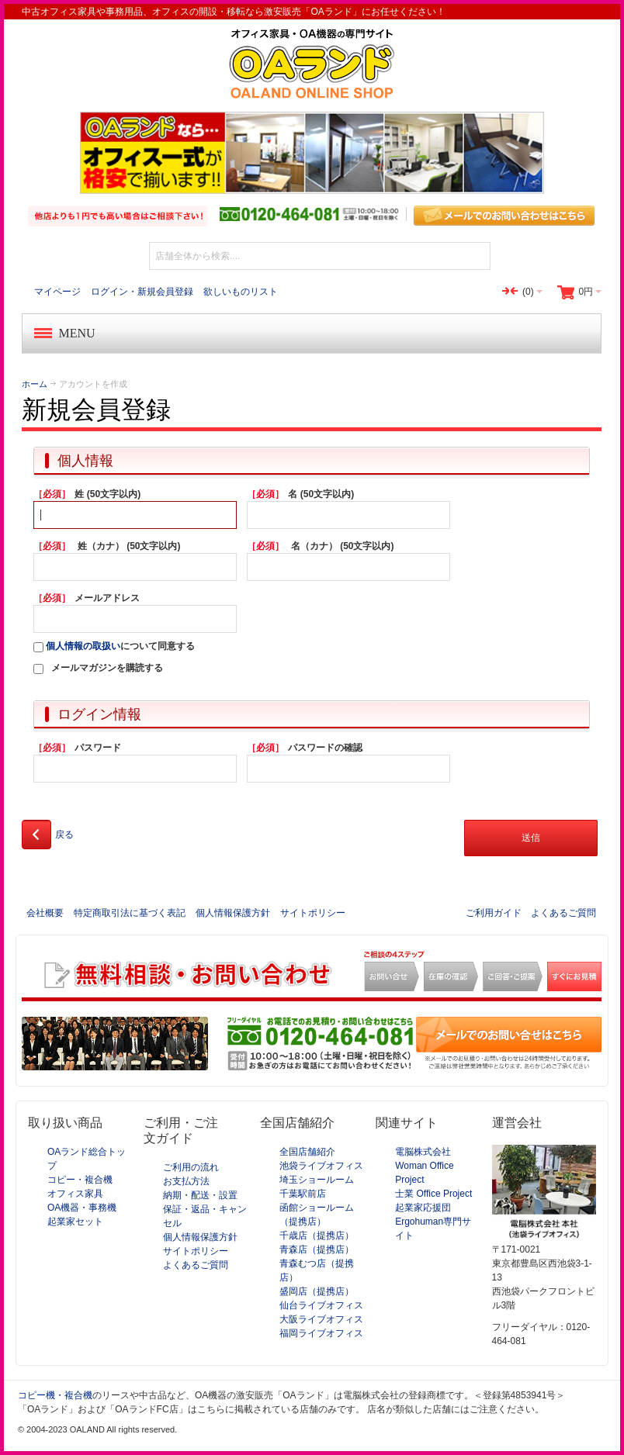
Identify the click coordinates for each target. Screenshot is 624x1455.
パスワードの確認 (304, 747)
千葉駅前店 (302, 1193)
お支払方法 (186, 1181)
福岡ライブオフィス (321, 1333)
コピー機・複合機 (55, 1395)
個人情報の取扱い (83, 646)
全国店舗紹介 (307, 1151)
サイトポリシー (312, 912)
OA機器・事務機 (81, 1207)
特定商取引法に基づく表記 (129, 912)
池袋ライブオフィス (321, 1165)
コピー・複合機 (80, 1179)
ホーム (34, 384)
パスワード (77, 747)
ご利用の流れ (191, 1167)
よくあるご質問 (563, 912)
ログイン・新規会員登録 (142, 291)
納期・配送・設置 (200, 1195)
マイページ (57, 291)
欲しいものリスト (240, 291)
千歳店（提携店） (316, 1235)
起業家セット (75, 1221)
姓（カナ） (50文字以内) (106, 546)
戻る (48, 834)
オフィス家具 (75, 1193)
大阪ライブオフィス (321, 1319)
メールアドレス (86, 598)
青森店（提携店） (316, 1249)
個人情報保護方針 (233, 912)
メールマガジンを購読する (107, 667)
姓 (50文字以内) (86, 494)
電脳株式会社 (423, 1151)
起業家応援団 (423, 1207)
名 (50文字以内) (300, 494)
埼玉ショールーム (316, 1179)
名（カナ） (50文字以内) (320, 546)
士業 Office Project (433, 1193)
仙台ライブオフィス (321, 1305)
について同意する (114, 646)
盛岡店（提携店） (316, 1291)
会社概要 (45, 912)
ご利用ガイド (494, 912)
